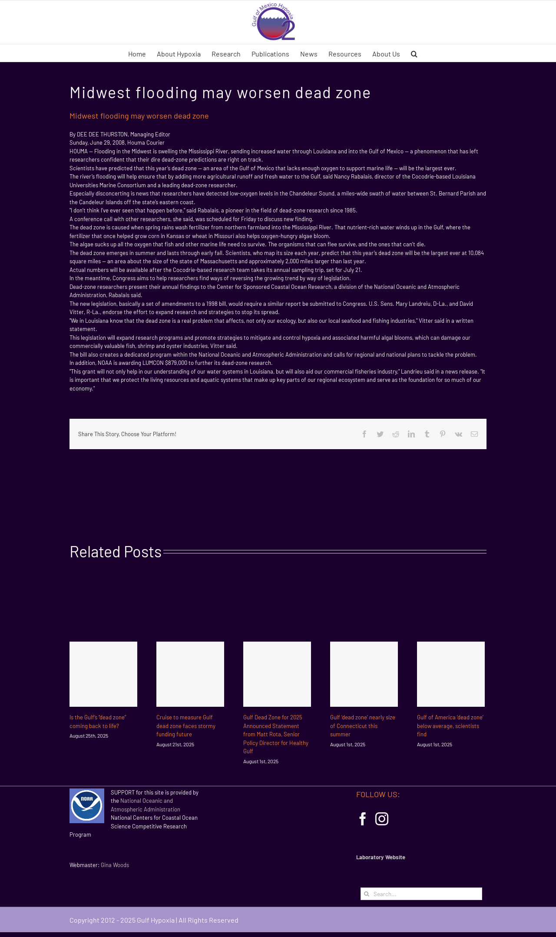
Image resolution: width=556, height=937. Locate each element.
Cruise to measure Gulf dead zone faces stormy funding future (185, 726)
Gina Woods (115, 864)
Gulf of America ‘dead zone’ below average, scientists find (450, 726)
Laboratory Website (380, 857)
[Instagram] (381, 818)
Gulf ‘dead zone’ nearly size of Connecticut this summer (362, 726)
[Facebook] (362, 818)
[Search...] (421, 893)
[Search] (367, 893)
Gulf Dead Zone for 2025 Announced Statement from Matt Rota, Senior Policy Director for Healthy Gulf (275, 734)
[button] (414, 53)
